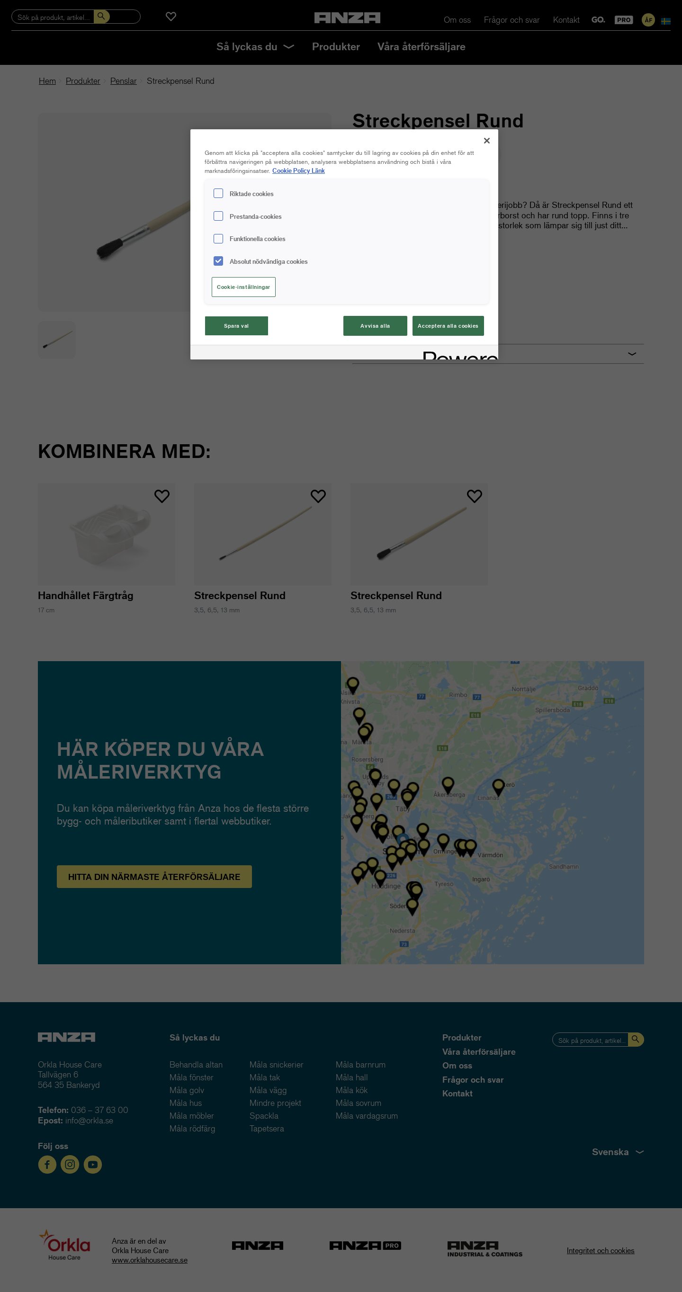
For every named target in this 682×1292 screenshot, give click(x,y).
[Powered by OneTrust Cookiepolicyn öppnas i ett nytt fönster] (458, 353)
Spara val (236, 326)
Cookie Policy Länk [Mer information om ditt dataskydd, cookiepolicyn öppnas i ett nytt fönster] (298, 170)
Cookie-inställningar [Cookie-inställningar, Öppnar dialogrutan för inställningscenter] (243, 287)
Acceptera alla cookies (448, 326)
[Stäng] (486, 140)
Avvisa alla (375, 326)
